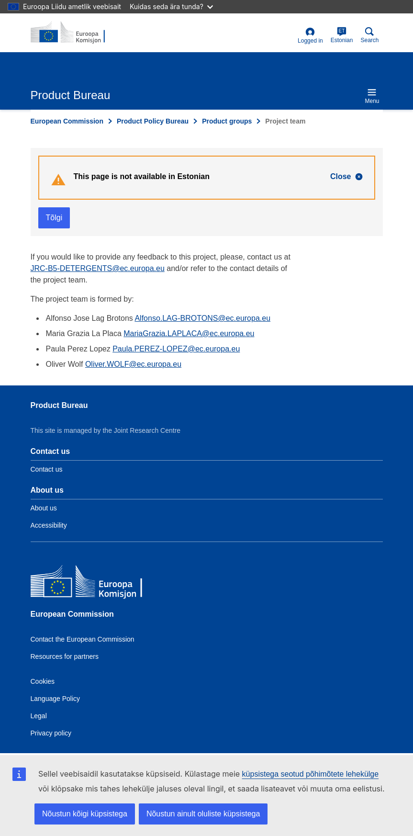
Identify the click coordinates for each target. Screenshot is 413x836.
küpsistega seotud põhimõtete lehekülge (310, 774)
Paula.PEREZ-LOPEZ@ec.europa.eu (176, 349)
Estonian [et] (342, 35)
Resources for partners (65, 656)
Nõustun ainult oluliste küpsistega (203, 814)
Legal (39, 716)
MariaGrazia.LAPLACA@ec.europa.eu (188, 333)
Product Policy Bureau (153, 121)
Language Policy (55, 698)
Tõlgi (54, 218)
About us (44, 508)
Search (369, 35)
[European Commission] (100, 583)
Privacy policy (51, 733)
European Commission (67, 121)
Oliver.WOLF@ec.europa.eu (133, 364)
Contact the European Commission (82, 639)
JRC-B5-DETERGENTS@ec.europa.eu (98, 268)
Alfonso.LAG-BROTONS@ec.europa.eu (202, 318)
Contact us (47, 469)
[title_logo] (77, 32)
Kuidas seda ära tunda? (171, 6)
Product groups (227, 121)
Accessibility (49, 525)
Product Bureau (59, 405)
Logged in (310, 35)
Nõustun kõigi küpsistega (84, 814)
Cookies (43, 681)
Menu (372, 96)
